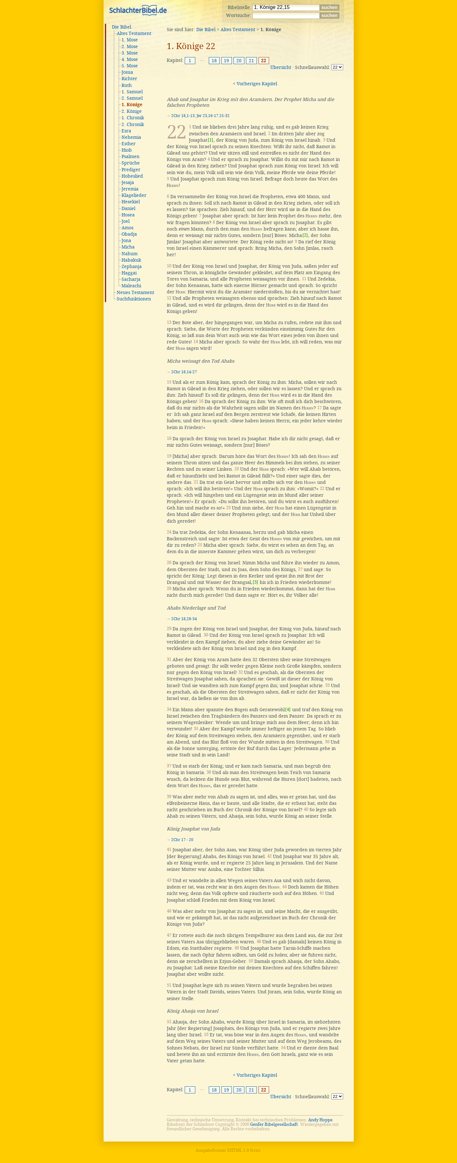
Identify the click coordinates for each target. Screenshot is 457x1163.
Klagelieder (134, 195)
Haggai (129, 272)
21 (251, 60)
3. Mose (130, 52)
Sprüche (131, 162)
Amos (127, 227)
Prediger (131, 169)
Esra (126, 130)
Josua (127, 72)
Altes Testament (134, 33)
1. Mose (130, 39)
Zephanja (132, 266)
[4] (288, 709)
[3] (255, 582)
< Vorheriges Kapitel (255, 83)
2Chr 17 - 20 (182, 840)
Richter (129, 78)
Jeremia (130, 188)
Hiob (127, 150)
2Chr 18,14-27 (184, 372)
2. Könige (132, 111)
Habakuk (131, 260)
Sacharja (131, 279)
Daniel (128, 208)
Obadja (129, 234)
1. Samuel (132, 91)
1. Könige (132, 104)
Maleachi (131, 285)
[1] (210, 140)
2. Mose (130, 46)
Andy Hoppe (320, 1119)
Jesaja (128, 182)
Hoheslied (132, 176)
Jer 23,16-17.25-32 (213, 116)
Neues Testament (135, 292)
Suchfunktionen (134, 298)
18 (214, 60)
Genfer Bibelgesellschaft (274, 1124)
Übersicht (280, 67)
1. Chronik (133, 117)
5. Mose (130, 65)
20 (238, 60)
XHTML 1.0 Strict (243, 1150)
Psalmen (131, 156)
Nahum (130, 253)
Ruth (127, 85)
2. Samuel (132, 98)
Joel (126, 221)
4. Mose (130, 59)
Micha (128, 246)
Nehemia (131, 137)
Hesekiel (131, 201)
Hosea (128, 214)
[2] (305, 235)
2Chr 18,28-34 (184, 619)
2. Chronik (133, 124)
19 (226, 60)
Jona (126, 240)
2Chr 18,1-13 (183, 116)
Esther (129, 143)
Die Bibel (121, 26)
